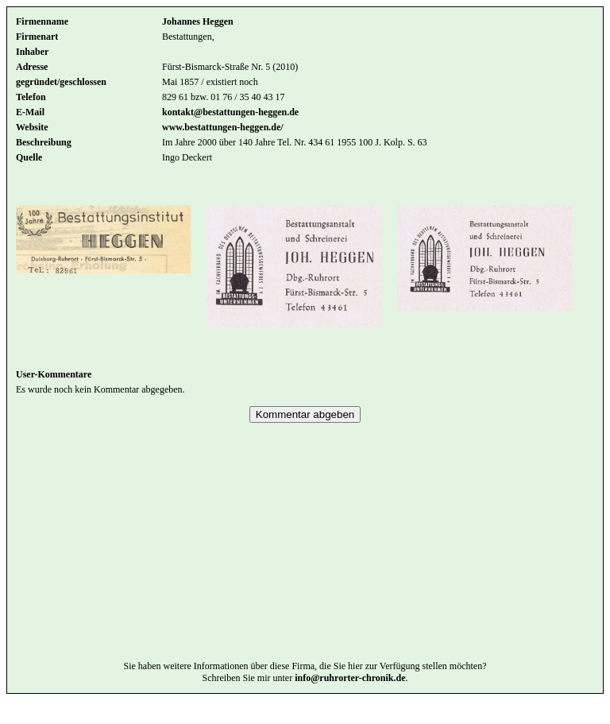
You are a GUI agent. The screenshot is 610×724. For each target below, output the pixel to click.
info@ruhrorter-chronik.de (350, 701)
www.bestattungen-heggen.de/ (223, 127)
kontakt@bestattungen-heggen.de (230, 112)
